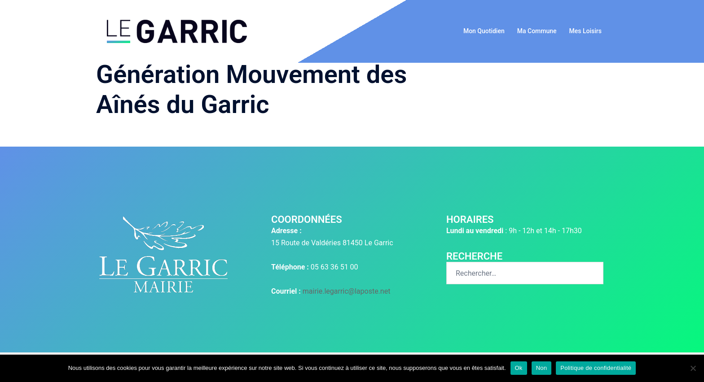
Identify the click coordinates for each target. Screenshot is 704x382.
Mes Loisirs (585, 31)
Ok (519, 368)
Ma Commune (537, 31)
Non (541, 368)
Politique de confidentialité (595, 368)
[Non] (692, 368)
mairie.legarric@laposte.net (347, 291)
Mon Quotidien (484, 31)
